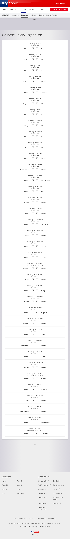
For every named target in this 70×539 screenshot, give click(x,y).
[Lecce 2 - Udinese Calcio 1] (35, 148)
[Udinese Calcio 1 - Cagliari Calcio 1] (35, 357)
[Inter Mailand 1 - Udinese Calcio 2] (35, 412)
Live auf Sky (43, 489)
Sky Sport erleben (59, 3)
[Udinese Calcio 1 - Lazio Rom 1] (35, 225)
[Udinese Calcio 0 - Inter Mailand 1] (35, 181)
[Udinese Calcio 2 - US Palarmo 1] (35, 379)
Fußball (23, 10)
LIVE (17, 10)
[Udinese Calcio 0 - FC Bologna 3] (35, 291)
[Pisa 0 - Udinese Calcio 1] (35, 401)
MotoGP (20, 485)
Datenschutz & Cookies (44, 524)
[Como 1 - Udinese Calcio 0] (35, 214)
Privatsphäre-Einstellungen (29, 526)
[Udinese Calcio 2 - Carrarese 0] (35, 433)
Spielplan (34, 15)
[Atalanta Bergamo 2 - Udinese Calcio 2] (35, 104)
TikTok (32, 519)
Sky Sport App (43, 503)
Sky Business (58, 493)
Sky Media (42, 493)
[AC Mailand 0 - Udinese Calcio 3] (35, 60)
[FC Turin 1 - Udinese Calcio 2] (35, 203)
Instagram (41, 519)
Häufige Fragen (14, 523)
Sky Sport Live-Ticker (58, 498)
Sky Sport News (58, 485)
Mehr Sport (21, 493)
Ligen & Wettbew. (52, 15)
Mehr (43, 10)
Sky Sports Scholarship (42, 508)
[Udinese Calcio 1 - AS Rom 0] (35, 159)
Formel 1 (31, 10)
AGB (32, 523)
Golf (18, 489)
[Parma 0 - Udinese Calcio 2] (35, 280)
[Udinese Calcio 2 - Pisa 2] (35, 192)
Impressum (25, 523)
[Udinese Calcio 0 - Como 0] (35, 71)
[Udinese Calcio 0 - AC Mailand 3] (35, 390)
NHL (3, 493)
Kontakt (58, 523)
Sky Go (56, 481)
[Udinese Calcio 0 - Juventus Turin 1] (35, 93)
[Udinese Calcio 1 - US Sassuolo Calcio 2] (35, 137)
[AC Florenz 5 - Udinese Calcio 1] (35, 236)
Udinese (5, 15)
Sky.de (56, 489)
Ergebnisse (24, 15)
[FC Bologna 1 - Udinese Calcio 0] (35, 126)
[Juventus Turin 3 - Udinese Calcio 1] (35, 324)
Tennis (4, 489)
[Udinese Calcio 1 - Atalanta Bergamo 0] (35, 313)
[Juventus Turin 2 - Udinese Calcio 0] (35, 269)
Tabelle (41, 15)
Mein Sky (57, 503)
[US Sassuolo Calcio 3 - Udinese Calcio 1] (35, 368)
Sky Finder (42, 498)
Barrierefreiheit (45, 526)
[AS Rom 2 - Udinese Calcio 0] (35, 302)
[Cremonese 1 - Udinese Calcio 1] (35, 346)
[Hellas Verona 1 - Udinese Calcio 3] (35, 170)
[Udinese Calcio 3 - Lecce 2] (35, 335)
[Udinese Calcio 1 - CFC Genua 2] (35, 258)
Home (4, 10)
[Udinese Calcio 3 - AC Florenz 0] (35, 115)
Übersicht (15, 15)
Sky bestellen (43, 481)
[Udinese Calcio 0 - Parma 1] (35, 49)
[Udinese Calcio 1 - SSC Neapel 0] (35, 247)
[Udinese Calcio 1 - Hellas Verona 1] (35, 422)
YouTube (52, 519)
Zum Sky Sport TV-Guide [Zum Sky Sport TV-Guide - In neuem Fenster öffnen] (59, 10)
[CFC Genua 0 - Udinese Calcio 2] (35, 82)
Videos (10, 10)
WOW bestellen (44, 485)
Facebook (23, 519)
